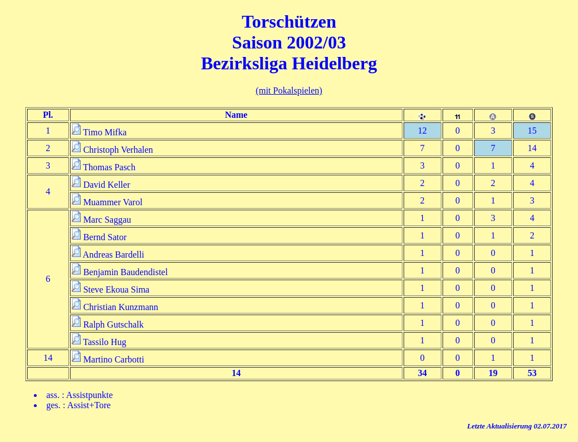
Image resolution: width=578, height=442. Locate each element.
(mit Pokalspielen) (289, 90)
